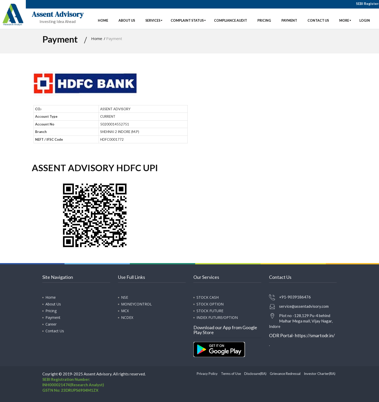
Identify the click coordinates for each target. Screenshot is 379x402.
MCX (125, 310)
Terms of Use (231, 374)
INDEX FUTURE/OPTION (217, 317)
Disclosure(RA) (255, 374)
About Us (53, 304)
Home (96, 38)
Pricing (51, 310)
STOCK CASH (207, 297)
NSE (124, 297)
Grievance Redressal (285, 374)
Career (51, 324)
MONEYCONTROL (136, 304)
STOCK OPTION (210, 304)
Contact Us (54, 330)
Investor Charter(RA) (319, 374)
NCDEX (127, 317)
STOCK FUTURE (209, 310)
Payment (52, 317)
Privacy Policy (207, 374)
